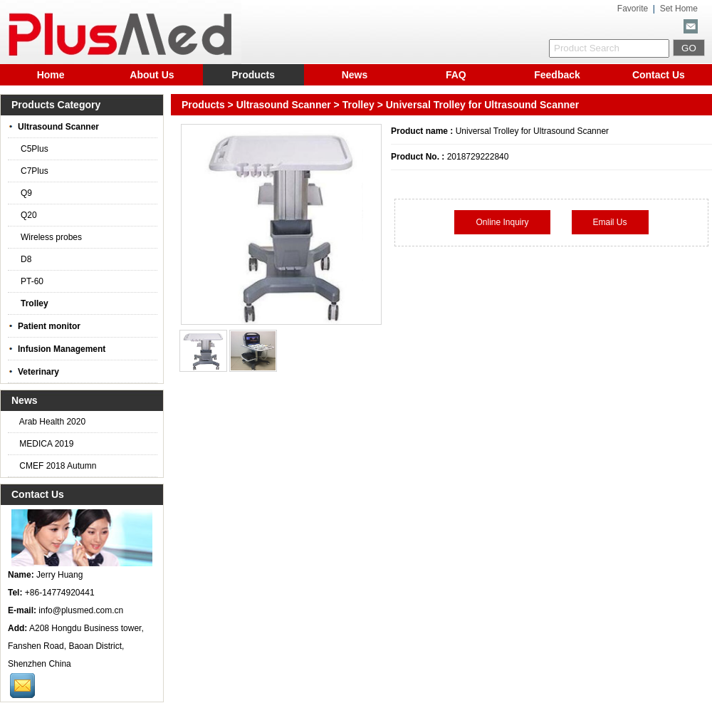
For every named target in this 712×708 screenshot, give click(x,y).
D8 (23, 259)
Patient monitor (44, 326)
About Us (152, 74)
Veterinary (33, 372)
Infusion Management (56, 349)
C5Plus (31, 149)
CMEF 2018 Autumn (56, 466)
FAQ (456, 74)
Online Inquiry (502, 222)
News (355, 74)
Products (253, 74)
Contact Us (658, 74)
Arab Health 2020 (51, 422)
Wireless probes (48, 237)
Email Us (610, 222)
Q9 (23, 193)
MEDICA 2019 (45, 444)
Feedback (557, 74)
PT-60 (29, 281)
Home (51, 74)
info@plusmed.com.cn (80, 610)
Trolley (358, 104)
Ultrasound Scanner (283, 104)
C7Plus (31, 171)
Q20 (26, 215)
